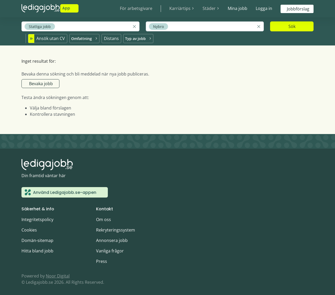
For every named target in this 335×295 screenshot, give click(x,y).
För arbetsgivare (136, 8)
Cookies (29, 229)
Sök (291, 26)
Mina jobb (237, 8)
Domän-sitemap (37, 239)
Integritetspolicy (37, 219)
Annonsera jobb (112, 239)
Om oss (103, 219)
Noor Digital (58, 275)
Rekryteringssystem (115, 229)
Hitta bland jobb (37, 250)
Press (101, 260)
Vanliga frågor (110, 250)
